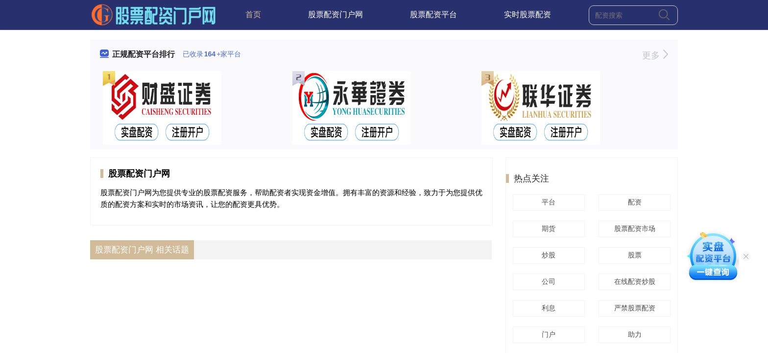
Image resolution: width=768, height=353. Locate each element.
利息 (547, 308)
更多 (655, 55)
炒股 (547, 255)
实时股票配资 (527, 14)
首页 (253, 14)
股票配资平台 (433, 14)
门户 (547, 334)
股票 (633, 255)
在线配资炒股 (633, 281)
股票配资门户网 (335, 14)
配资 (633, 202)
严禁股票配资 (633, 308)
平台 (547, 202)
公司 (547, 281)
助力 (633, 334)
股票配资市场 (633, 228)
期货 (547, 228)
